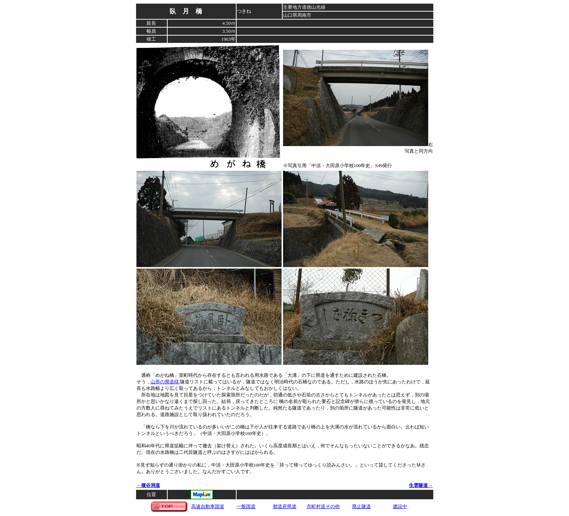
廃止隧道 (361, 506)
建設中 (400, 506)
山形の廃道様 (165, 381)
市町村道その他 (323, 506)
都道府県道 (284, 506)
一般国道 (246, 506)
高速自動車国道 (207, 506)
